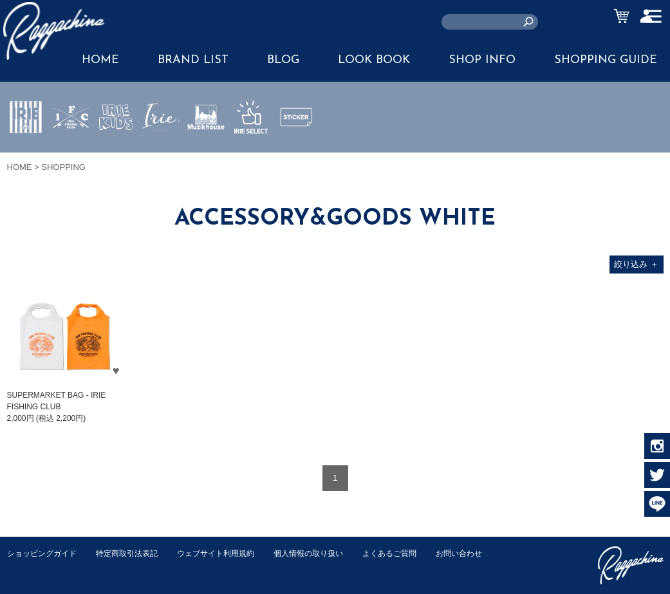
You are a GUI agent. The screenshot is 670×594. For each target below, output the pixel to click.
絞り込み (636, 264)
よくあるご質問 (415, 553)
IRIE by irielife (25, 155)
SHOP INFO (482, 60)
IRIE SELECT (251, 155)
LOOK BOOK (374, 60)
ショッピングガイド (44, 553)
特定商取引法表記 (135, 553)
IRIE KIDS (116, 155)
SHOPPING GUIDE (605, 60)
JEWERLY (161, 147)
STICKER (296, 147)
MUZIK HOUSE (206, 155)
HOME (19, 167)
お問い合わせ (32, 566)
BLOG (283, 60)
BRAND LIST (193, 60)
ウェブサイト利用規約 (230, 553)
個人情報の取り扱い (328, 553)
